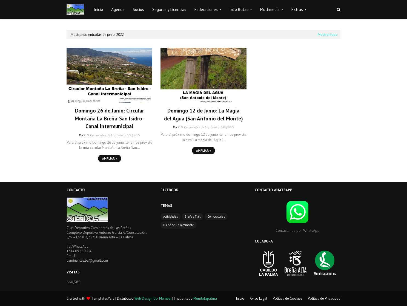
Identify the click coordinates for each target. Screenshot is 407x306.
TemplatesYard (102, 298)
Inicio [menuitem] (98, 9)
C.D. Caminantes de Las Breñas (105, 135)
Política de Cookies (287, 298)
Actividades (170, 216)
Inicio (240, 298)
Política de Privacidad (324, 298)
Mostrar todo (328, 34)
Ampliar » (109, 158)
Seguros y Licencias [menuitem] (169, 9)
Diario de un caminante (178, 225)
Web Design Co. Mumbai (152, 298)
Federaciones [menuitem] (206, 9)
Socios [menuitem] (138, 9)
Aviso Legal (258, 298)
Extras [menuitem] (297, 9)
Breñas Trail (192, 216)
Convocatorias (216, 216)
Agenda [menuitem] (118, 9)
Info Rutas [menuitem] (239, 9)
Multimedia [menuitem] (270, 9)
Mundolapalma (205, 298)
